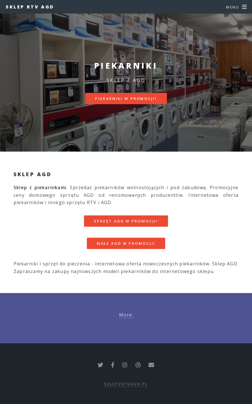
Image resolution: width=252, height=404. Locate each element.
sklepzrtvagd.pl (126, 383)
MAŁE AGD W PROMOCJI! (126, 243)
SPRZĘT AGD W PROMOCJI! (126, 221)
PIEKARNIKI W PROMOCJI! (126, 98)
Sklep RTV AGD (30, 7)
